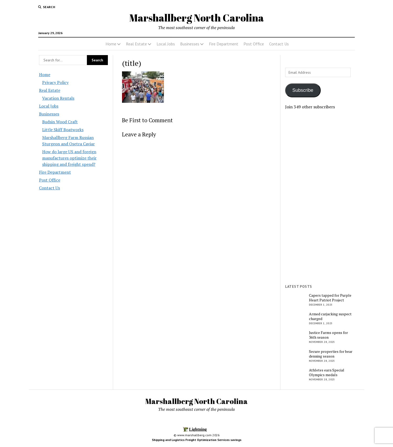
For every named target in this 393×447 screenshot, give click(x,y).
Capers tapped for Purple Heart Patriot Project (330, 297)
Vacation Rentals (58, 98)
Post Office (253, 43)
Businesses (189, 43)
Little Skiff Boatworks (63, 129)
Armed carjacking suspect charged (330, 316)
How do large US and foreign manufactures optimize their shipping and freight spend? (69, 158)
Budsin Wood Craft (60, 122)
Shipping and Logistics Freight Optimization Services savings (196, 440)
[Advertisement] (319, 197)
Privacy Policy (55, 82)
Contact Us (279, 43)
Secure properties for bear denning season (330, 354)
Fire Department (223, 43)
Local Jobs (166, 43)
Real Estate (136, 43)
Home (111, 43)
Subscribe (302, 90)
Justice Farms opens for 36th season (328, 335)
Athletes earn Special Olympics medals (326, 372)
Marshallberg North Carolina (196, 17)
